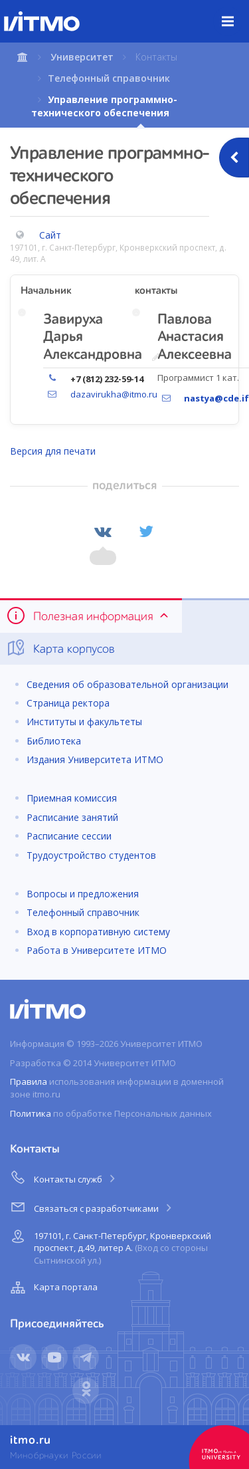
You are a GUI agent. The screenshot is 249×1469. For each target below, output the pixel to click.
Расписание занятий (72, 817)
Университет (82, 57)
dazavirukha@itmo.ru (113, 394)
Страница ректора (68, 703)
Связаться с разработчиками (92, 1206)
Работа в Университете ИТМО (97, 950)
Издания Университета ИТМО (95, 759)
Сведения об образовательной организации (127, 684)
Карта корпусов (60, 648)
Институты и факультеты (84, 721)
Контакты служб (63, 1177)
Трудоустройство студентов (91, 855)
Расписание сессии (69, 836)
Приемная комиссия (72, 798)
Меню (235, 11)
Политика (30, 1113)
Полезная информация (88, 615)
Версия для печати (53, 451)
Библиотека (54, 740)
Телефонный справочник (109, 78)
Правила (28, 1081)
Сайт (50, 235)
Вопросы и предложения (83, 893)
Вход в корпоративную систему (98, 931)
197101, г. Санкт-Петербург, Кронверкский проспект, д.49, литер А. (109, 1246)
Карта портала (52, 1287)
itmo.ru (30, 1440)
